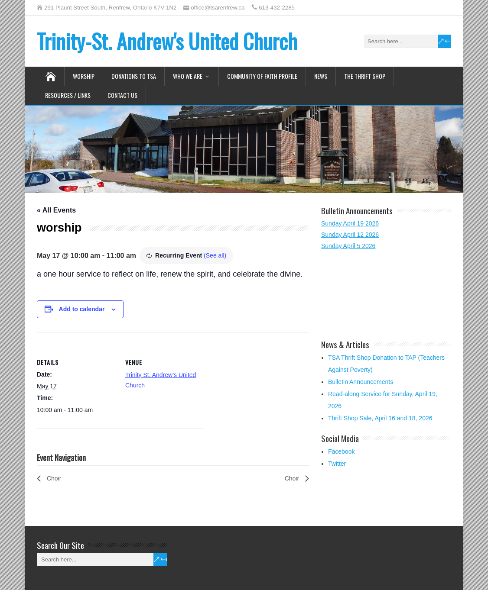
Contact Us (122, 95)
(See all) (215, 255)
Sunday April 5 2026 (348, 245)
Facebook (341, 451)
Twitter (337, 463)
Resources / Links (68, 95)
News (320, 76)
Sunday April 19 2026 (350, 223)
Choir (53, 478)
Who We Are (187, 76)
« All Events (56, 210)
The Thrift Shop (364, 76)
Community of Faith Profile (262, 76)
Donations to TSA (133, 76)
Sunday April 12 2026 (350, 234)
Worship (83, 76)
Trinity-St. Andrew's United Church (167, 41)
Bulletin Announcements (360, 381)
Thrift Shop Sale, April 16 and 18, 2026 (380, 418)
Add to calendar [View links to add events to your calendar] (82, 309)
